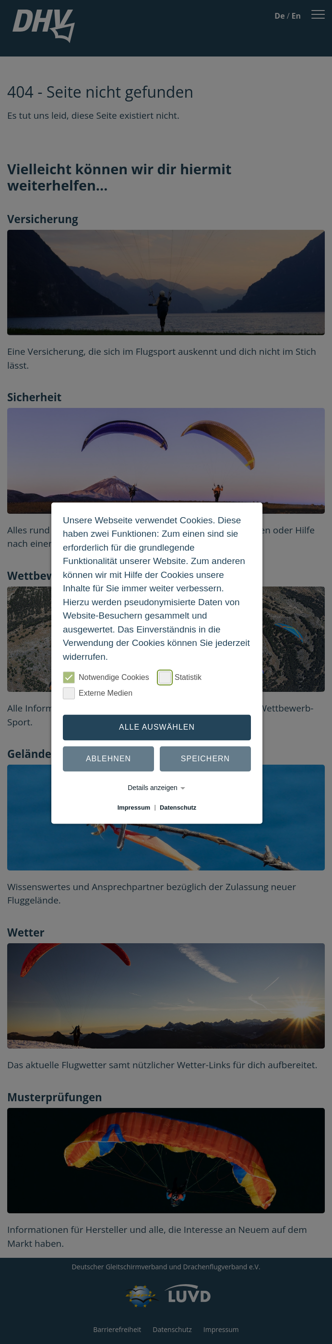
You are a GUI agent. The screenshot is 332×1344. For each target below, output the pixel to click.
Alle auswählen (157, 727)
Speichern (205, 759)
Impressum (134, 807)
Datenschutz (178, 807)
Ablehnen (108, 759)
